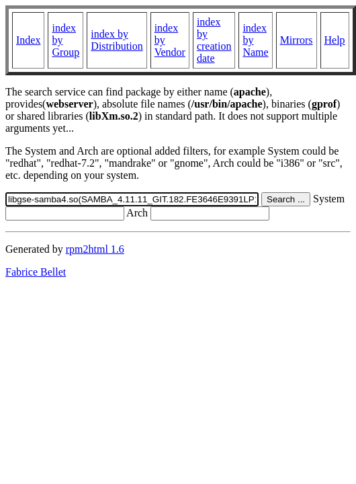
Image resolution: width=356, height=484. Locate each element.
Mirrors (296, 40)
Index (28, 40)
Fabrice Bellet (35, 272)
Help (334, 40)
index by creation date (214, 40)
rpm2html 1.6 (95, 249)
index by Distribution (116, 40)
